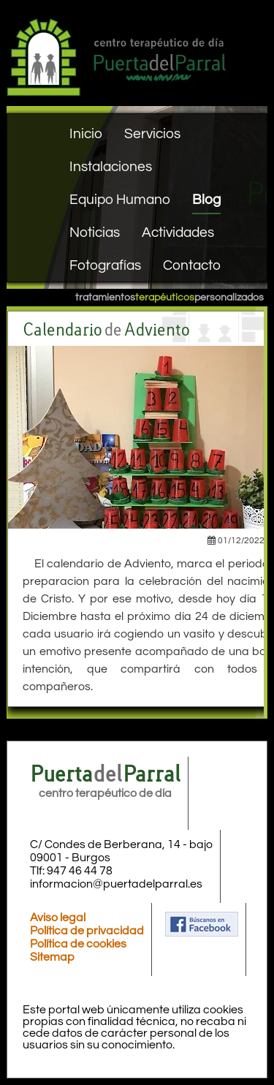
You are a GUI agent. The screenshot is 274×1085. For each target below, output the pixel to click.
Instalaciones (110, 166)
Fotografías (105, 265)
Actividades (178, 232)
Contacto (192, 265)
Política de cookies (78, 944)
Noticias (94, 232)
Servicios (152, 133)
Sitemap (52, 957)
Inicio (85, 133)
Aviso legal (57, 917)
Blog (206, 199)
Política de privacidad (87, 931)
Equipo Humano (119, 199)
